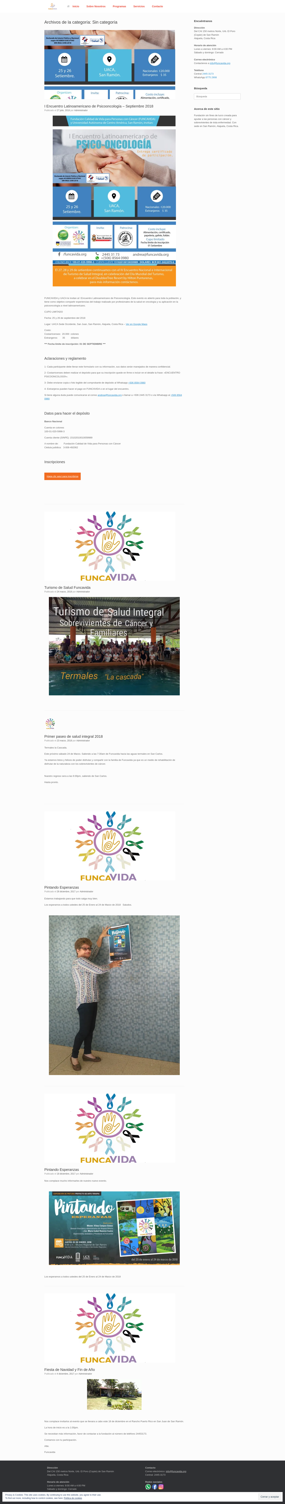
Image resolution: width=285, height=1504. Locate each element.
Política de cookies (73, 1498)
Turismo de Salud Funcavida (67, 588)
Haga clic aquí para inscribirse (62, 476)
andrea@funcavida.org (110, 395)
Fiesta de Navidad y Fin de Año (69, 1370)
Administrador (81, 110)
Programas (119, 6)
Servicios (139, 6)
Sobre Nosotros (96, 6)
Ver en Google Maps (136, 324)
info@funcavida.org (220, 63)
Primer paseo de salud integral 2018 (73, 736)
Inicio (73, 6)
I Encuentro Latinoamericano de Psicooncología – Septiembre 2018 (98, 106)
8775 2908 (211, 77)
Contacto (157, 6)
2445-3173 (208, 73)
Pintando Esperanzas (61, 887)
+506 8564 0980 (136, 382)
